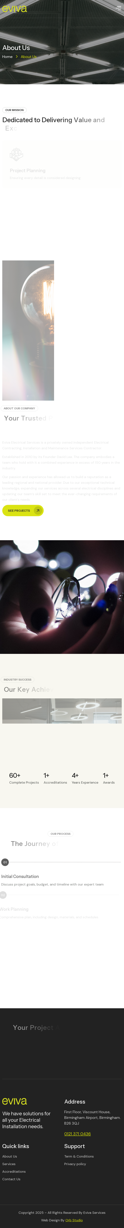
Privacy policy (75, 1164)
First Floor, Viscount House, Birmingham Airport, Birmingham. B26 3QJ (92, 1117)
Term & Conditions (79, 1156)
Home (7, 56)
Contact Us (11, 1179)
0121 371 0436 (77, 1134)
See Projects (25, 494)
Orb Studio (74, 1220)
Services (9, 1164)
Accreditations (14, 1171)
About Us (9, 1156)
